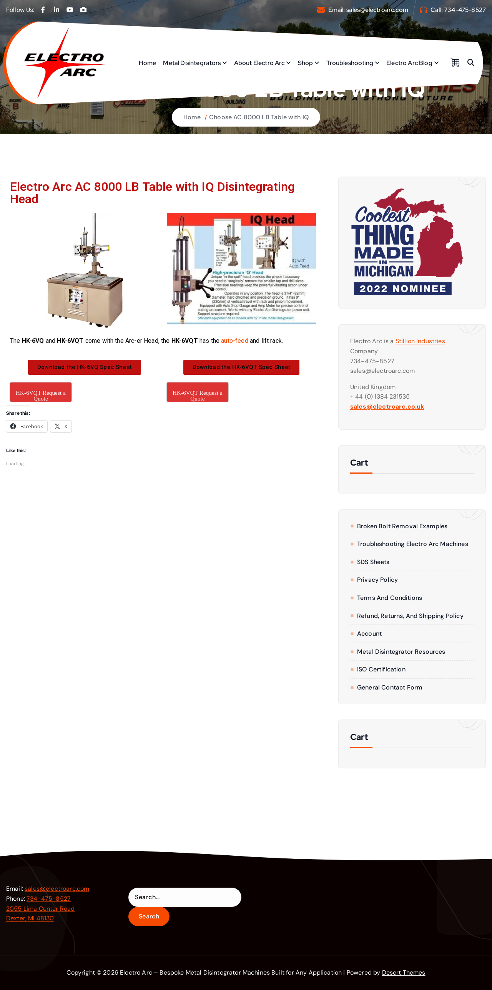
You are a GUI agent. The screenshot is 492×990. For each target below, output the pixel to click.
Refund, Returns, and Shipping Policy (410, 616)
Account (369, 633)
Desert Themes (404, 972)
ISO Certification (381, 669)
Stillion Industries (420, 341)
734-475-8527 (465, 9)
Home (147, 63)
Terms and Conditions (389, 598)
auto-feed (234, 340)
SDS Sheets (373, 562)
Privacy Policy (377, 580)
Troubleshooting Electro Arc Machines (412, 544)
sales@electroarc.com (377, 9)
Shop (305, 63)
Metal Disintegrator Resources (401, 652)
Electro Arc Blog (409, 63)
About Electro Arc (259, 63)
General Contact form (389, 687)
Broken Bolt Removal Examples (402, 526)
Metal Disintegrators (192, 63)
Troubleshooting (349, 63)
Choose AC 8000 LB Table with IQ (259, 117)
